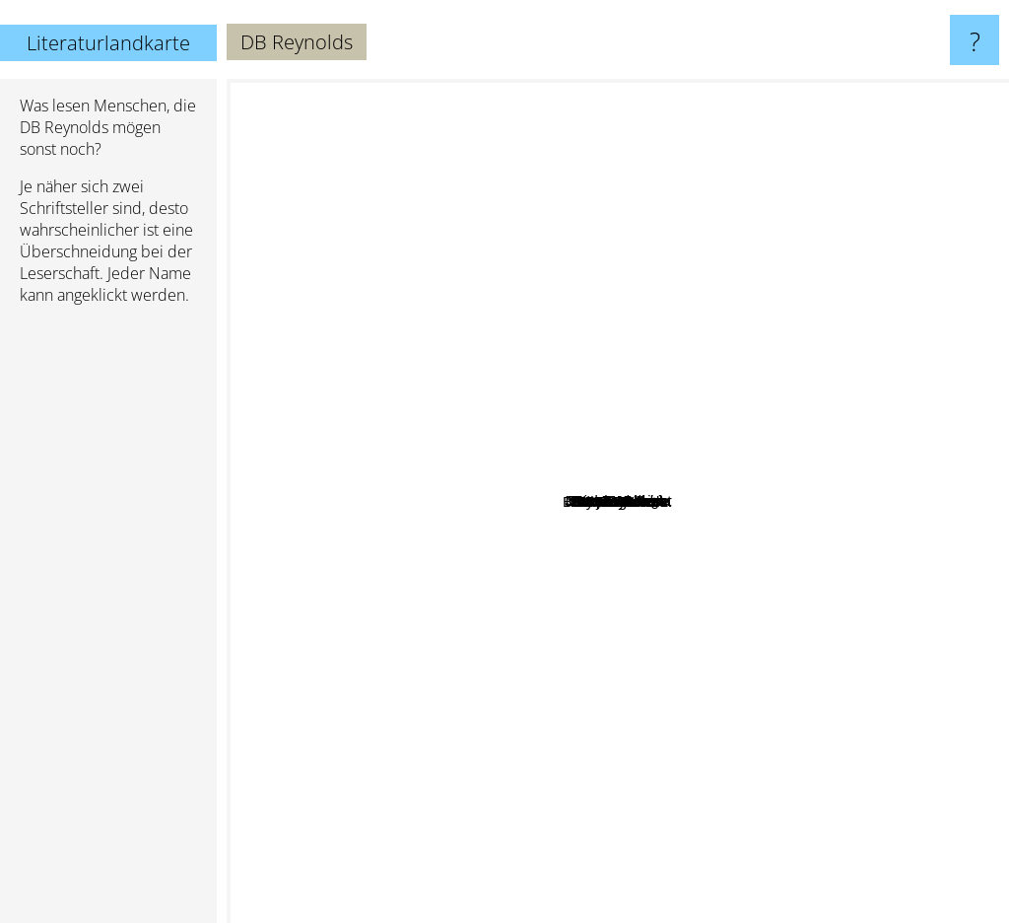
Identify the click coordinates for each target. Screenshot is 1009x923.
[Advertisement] (108, 622)
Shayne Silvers (695, 605)
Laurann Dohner (699, 304)
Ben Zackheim (669, 391)
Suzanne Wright (783, 482)
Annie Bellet (476, 473)
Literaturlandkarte (108, 43)
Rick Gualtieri (453, 327)
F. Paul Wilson (437, 803)
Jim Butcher (793, 909)
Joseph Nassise (538, 398)
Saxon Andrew (680, 329)
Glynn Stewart (518, 602)
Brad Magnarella (405, 442)
